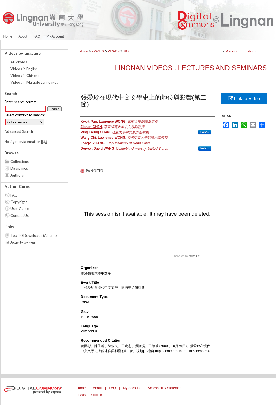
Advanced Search (19, 131)
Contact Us (19, 215)
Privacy (81, 394)
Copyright (18, 202)
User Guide (19, 208)
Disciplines (19, 168)
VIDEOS (114, 51)
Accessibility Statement (165, 388)
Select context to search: (25, 115)
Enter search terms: (20, 102)
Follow (204, 132)
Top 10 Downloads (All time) (34, 235)
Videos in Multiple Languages (34, 82)
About (97, 388)
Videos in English (24, 69)
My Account (131, 388)
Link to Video (244, 98)
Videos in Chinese (24, 75)
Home (84, 51)
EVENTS (98, 51)
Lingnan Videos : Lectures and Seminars (191, 68)
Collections (19, 161)
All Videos (18, 62)
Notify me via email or (26, 141)
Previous (232, 51)
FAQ (14, 195)
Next (250, 51)
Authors (17, 175)
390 (126, 51)
